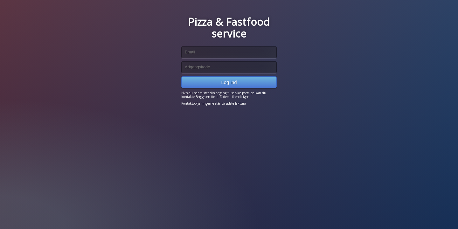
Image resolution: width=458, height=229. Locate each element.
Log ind (229, 82)
